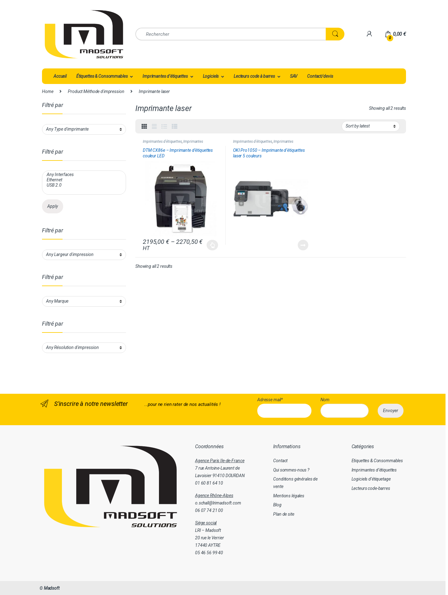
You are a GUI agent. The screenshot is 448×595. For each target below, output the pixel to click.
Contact (280, 460)
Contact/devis (320, 76)
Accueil (60, 76)
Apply (52, 206)
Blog (277, 504)
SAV (294, 76)
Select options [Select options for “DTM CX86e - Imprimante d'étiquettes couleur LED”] (212, 245)
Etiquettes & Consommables (377, 460)
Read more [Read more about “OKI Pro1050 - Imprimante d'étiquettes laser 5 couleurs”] (303, 245)
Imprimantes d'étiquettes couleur (173, 143)
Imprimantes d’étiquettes (165, 76)
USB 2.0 (83, 185)
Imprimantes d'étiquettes (162, 141)
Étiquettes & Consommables (102, 76)
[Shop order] (371, 126)
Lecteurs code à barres (254, 76)
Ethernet (83, 180)
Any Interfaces (83, 174)
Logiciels (211, 76)
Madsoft (51, 588)
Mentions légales (288, 495)
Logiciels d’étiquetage (371, 478)
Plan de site (283, 514)
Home (47, 91)
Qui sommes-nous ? (291, 469)
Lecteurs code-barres (371, 488)
